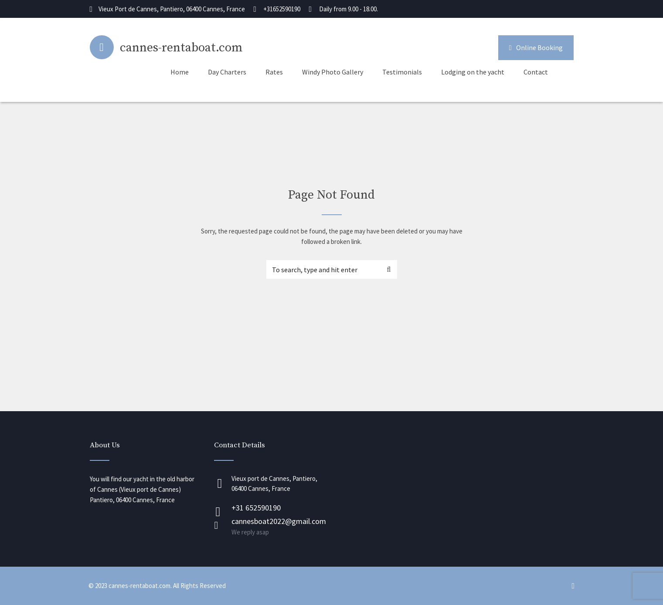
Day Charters (227, 72)
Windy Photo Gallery (332, 72)
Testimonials (402, 72)
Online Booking (536, 47)
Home (179, 72)
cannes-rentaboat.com (181, 47)
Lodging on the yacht (472, 72)
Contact (536, 72)
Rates (274, 72)
